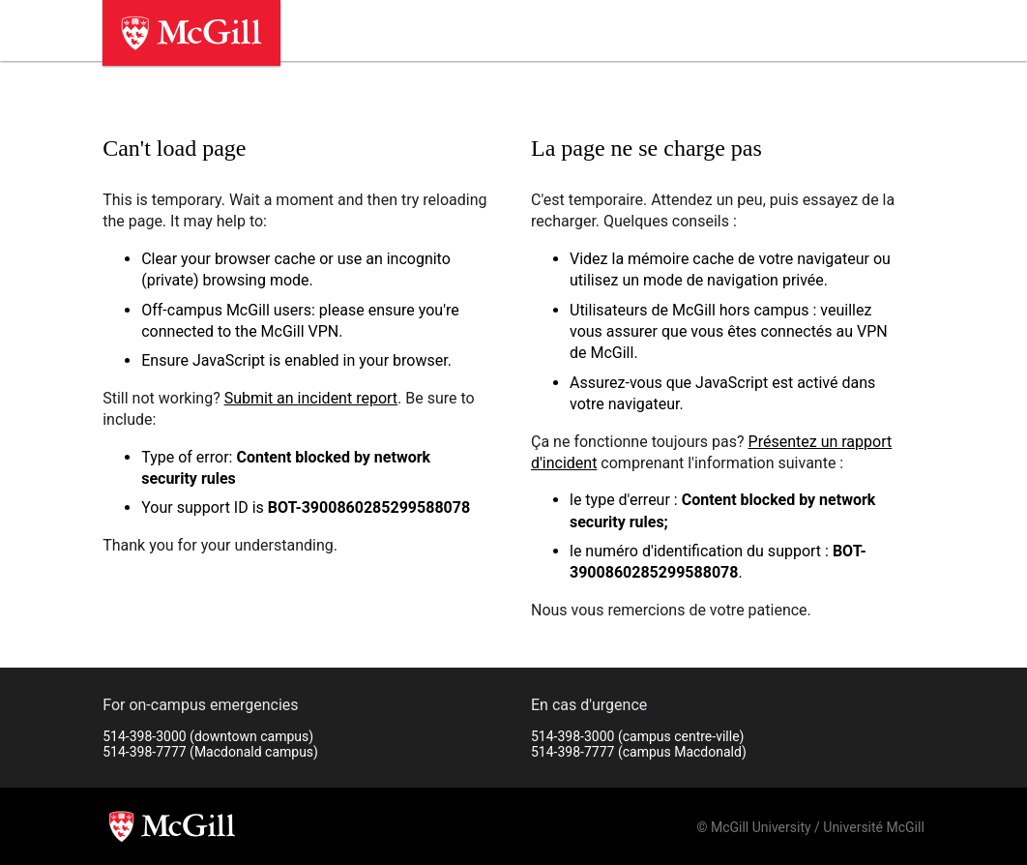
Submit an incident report (310, 398)
